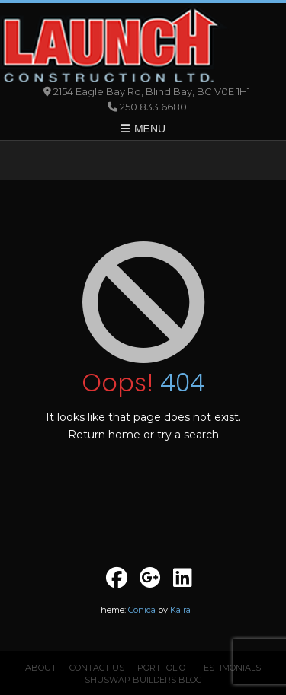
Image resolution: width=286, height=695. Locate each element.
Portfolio (161, 667)
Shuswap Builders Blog (143, 679)
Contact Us (96, 667)
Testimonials (229, 667)
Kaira (180, 609)
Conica (142, 609)
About (40, 667)
